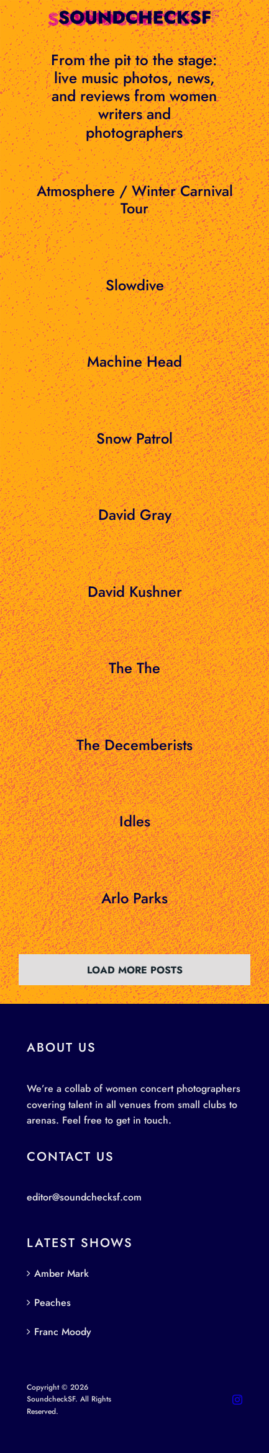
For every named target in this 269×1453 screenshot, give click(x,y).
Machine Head (134, 361)
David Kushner (135, 591)
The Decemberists (134, 745)
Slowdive (135, 285)
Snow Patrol (134, 438)
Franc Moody (62, 1332)
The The (134, 668)
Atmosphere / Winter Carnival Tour (135, 200)
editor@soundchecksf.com (84, 1197)
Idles (134, 821)
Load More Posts (135, 970)
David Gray (134, 514)
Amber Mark (61, 1273)
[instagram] (237, 1400)
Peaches (52, 1302)
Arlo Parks (134, 898)
